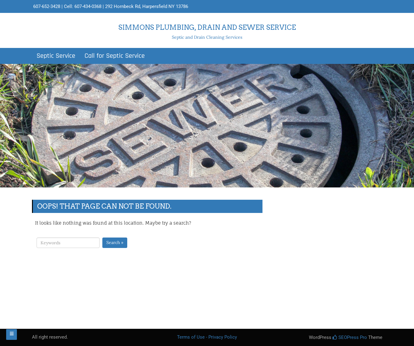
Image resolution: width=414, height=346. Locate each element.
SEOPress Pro (350, 337)
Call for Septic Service (115, 56)
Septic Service (56, 56)
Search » (114, 242)
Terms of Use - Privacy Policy (207, 337)
